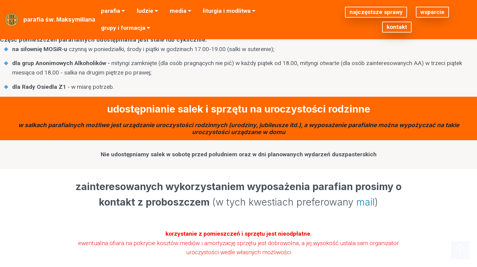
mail (365, 202)
